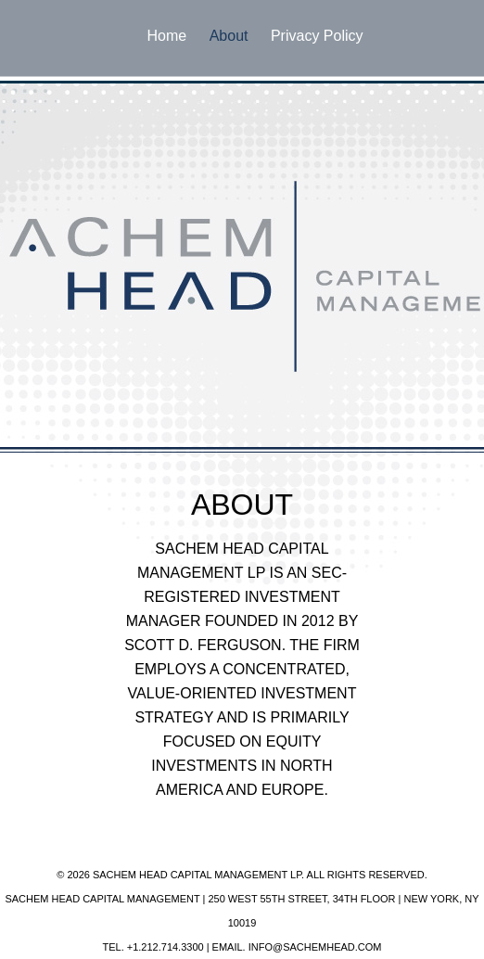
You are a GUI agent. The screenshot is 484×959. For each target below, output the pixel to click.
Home (167, 36)
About (229, 36)
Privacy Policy (317, 36)
